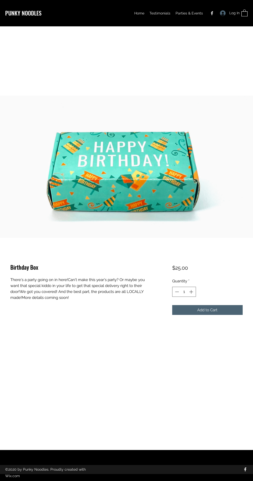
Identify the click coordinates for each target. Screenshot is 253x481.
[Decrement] (176, 292)
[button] (244, 13)
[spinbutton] (184, 292)
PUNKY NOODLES (23, 13)
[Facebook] (212, 13)
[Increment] (191, 292)
